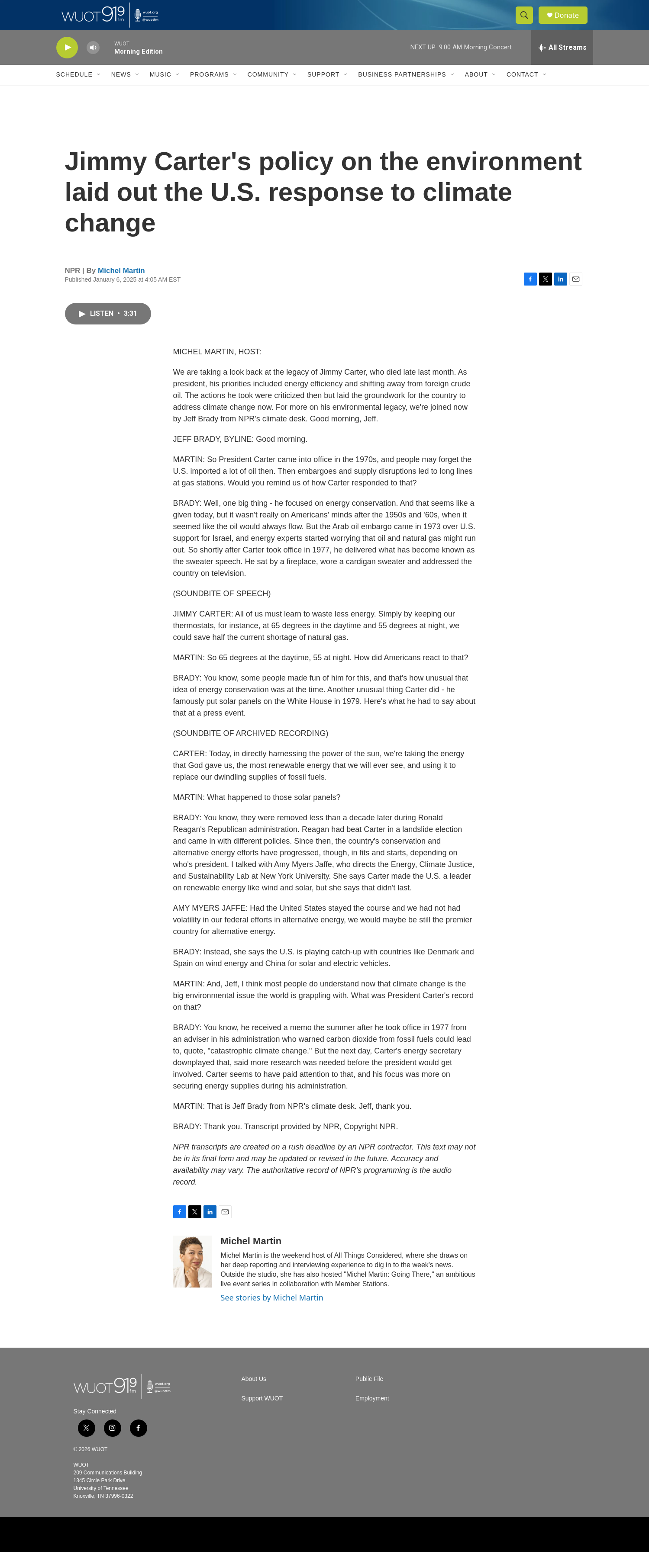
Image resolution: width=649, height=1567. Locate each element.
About (476, 90)
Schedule (74, 90)
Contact (523, 90)
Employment (372, 1413)
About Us (254, 1394)
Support (323, 90)
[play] (67, 63)
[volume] (93, 63)
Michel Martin (121, 286)
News (121, 90)
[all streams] (562, 62)
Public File (369, 1394)
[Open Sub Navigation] (99, 90)
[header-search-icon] (527, 23)
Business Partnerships (402, 90)
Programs (209, 90)
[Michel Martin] (192, 1277)
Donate (571, 22)
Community (268, 90)
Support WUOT (262, 1413)
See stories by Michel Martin (272, 1312)
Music (160, 90)
